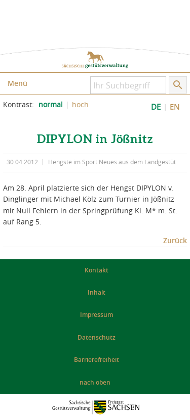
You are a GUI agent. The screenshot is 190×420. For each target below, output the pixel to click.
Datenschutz (97, 337)
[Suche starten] (178, 85)
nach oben (95, 382)
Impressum (96, 314)
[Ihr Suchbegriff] (128, 85)
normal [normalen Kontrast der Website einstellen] (51, 105)
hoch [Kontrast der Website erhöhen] (80, 105)
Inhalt (96, 292)
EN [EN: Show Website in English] (175, 107)
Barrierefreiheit (96, 359)
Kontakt (96, 270)
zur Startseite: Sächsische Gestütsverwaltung (95, 60)
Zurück (175, 240)
